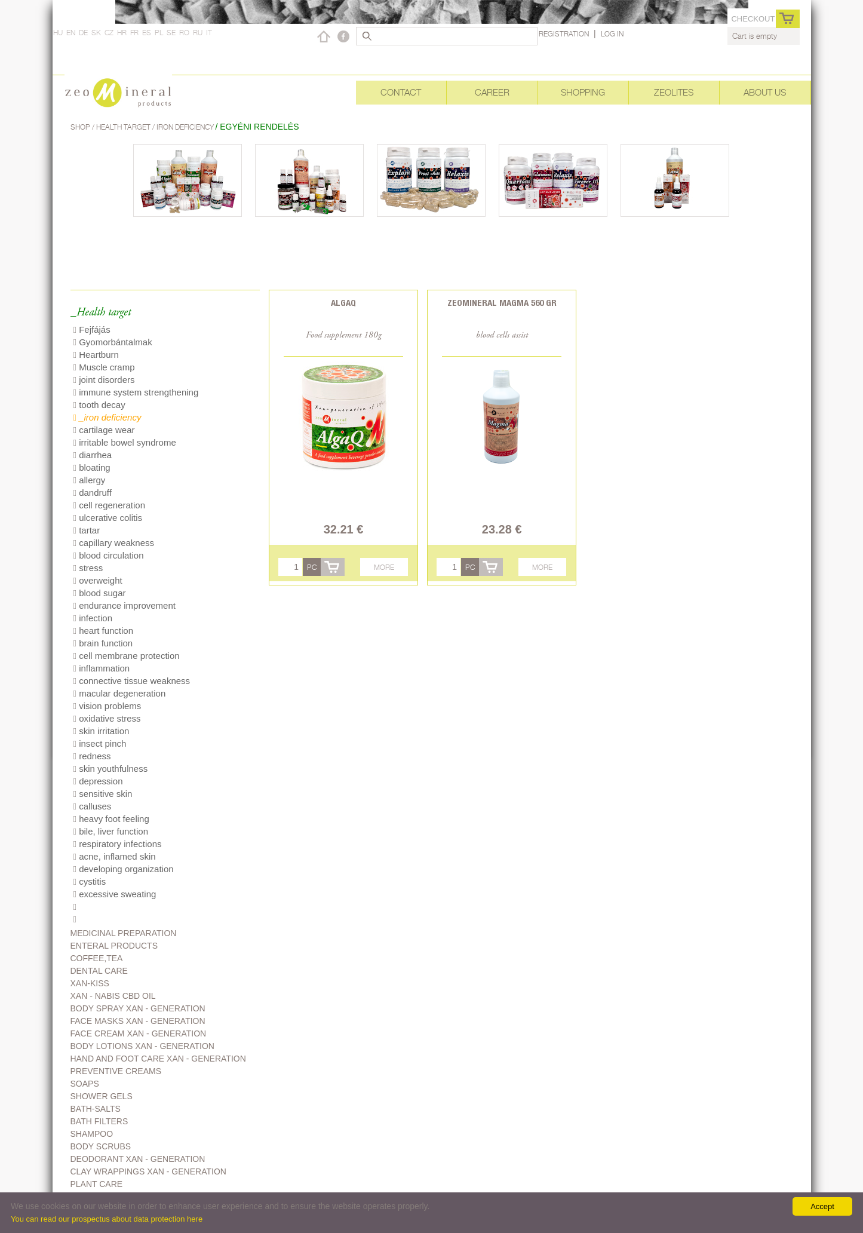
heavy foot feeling (111, 819)
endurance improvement (124, 605)
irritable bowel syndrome (124, 442)
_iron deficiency (107, 417)
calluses (92, 806)
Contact (400, 92)
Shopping (583, 92)
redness (92, 756)
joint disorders (104, 380)
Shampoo (91, 1134)
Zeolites (673, 92)
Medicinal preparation (123, 933)
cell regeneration (109, 505)
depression (98, 781)
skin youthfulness (110, 768)
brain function (103, 643)
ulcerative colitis (108, 518)
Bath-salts (95, 1109)
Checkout (753, 18)
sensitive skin (103, 794)
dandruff (92, 492)
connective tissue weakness (132, 681)
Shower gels (101, 1096)
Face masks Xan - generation (137, 1021)
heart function (103, 630)
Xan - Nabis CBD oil (113, 996)
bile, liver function (111, 831)
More (384, 567)
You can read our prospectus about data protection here (106, 1218)
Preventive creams (115, 1071)
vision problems (107, 706)
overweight (97, 580)
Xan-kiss (89, 983)
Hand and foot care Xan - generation (158, 1058)
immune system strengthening (136, 392)
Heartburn (96, 354)
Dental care (99, 971)
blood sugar (99, 593)
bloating (91, 467)
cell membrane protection (126, 656)
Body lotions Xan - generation (142, 1046)
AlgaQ (343, 302)
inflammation (101, 668)
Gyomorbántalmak (112, 342)
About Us (765, 92)
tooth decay (99, 405)
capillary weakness (114, 543)
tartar (86, 530)
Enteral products (114, 945)
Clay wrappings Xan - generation (148, 1171)
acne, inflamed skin (114, 856)
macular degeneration (119, 693)
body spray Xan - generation (137, 1008)
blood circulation (108, 555)
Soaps (84, 1083)
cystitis (89, 881)
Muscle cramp (104, 367)
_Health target (100, 312)
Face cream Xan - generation (138, 1033)
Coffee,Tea (96, 958)
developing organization (123, 869)
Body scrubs (100, 1146)
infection (93, 618)
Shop (81, 126)
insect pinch (100, 743)
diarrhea (92, 455)
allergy (89, 480)
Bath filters (99, 1121)
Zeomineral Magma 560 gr (502, 302)
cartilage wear (104, 430)
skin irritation (101, 731)
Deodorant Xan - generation (137, 1159)
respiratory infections (117, 844)
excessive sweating (114, 894)
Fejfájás (91, 329)
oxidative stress (107, 718)
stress (88, 568)
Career (492, 92)
